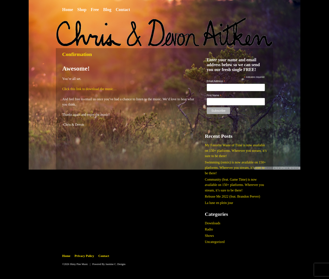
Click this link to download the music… (89, 89)
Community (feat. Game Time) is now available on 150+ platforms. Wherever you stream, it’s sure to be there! (234, 185)
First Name (214, 95)
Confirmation (77, 54)
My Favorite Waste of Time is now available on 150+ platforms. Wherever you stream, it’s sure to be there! (236, 150)
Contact (123, 9)
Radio (209, 229)
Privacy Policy (84, 256)
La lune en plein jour (219, 203)
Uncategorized (215, 242)
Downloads (212, 223)
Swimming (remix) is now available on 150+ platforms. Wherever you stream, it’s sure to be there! (235, 167)
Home (67, 9)
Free (95, 9)
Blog (107, 9)
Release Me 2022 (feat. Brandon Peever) (232, 196)
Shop (81, 9)
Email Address (216, 81)
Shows (209, 235)
